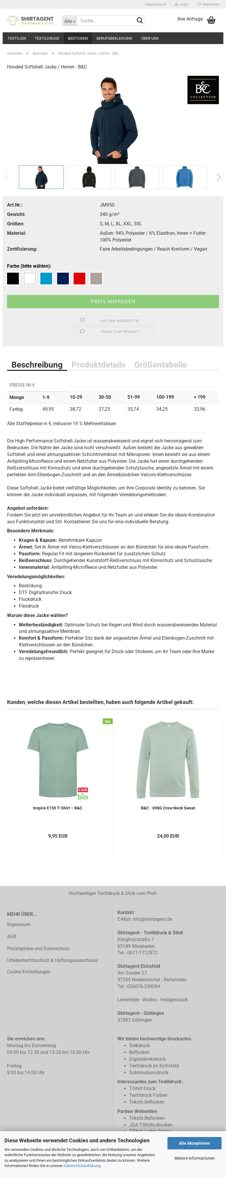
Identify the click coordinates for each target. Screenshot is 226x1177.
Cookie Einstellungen (28, 972)
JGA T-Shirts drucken (150, 1125)
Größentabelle (160, 365)
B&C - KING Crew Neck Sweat (168, 808)
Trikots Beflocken (147, 1118)
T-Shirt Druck (142, 1088)
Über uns (150, 38)
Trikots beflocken (146, 1102)
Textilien (17, 38)
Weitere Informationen (194, 1158)
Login (182, 4)
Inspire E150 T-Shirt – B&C (57, 808)
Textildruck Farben (148, 1095)
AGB (11, 936)
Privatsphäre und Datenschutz (38, 948)
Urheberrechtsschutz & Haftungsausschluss (52, 960)
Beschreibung (37, 365)
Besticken (78, 38)
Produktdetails (98, 365)
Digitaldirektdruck (147, 1059)
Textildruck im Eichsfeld (154, 1066)
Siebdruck (139, 1045)
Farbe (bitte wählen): (29, 266)
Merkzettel (208, 4)
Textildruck (47, 38)
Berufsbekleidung (114, 38)
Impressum (18, 924)
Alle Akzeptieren (194, 1143)
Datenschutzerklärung (82, 1165)
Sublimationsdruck (148, 1072)
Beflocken (139, 1052)
